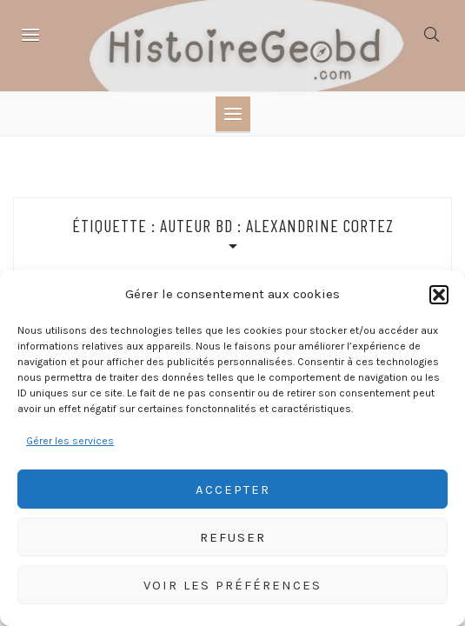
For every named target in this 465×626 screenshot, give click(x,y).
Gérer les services (70, 441)
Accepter (233, 489)
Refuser (233, 537)
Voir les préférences (232, 585)
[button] (439, 294)
